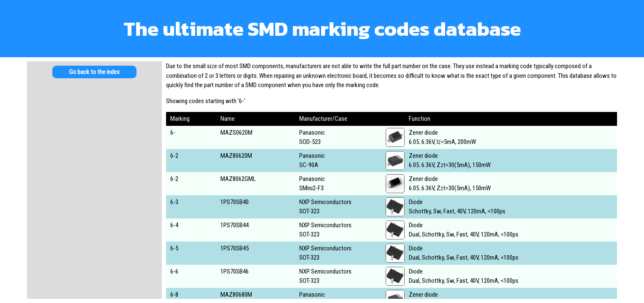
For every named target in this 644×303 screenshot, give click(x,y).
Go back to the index (94, 72)
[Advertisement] (94, 151)
